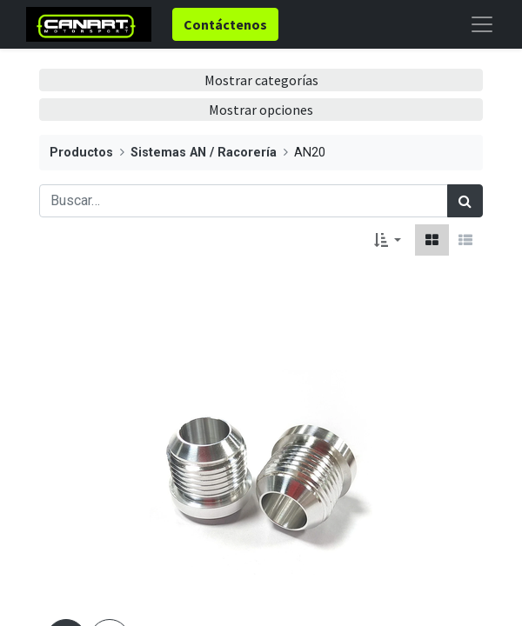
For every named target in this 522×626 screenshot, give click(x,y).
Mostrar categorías (261, 80)
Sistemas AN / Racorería (203, 152)
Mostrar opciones (261, 109)
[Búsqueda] (465, 200)
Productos (81, 152)
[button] (387, 240)
